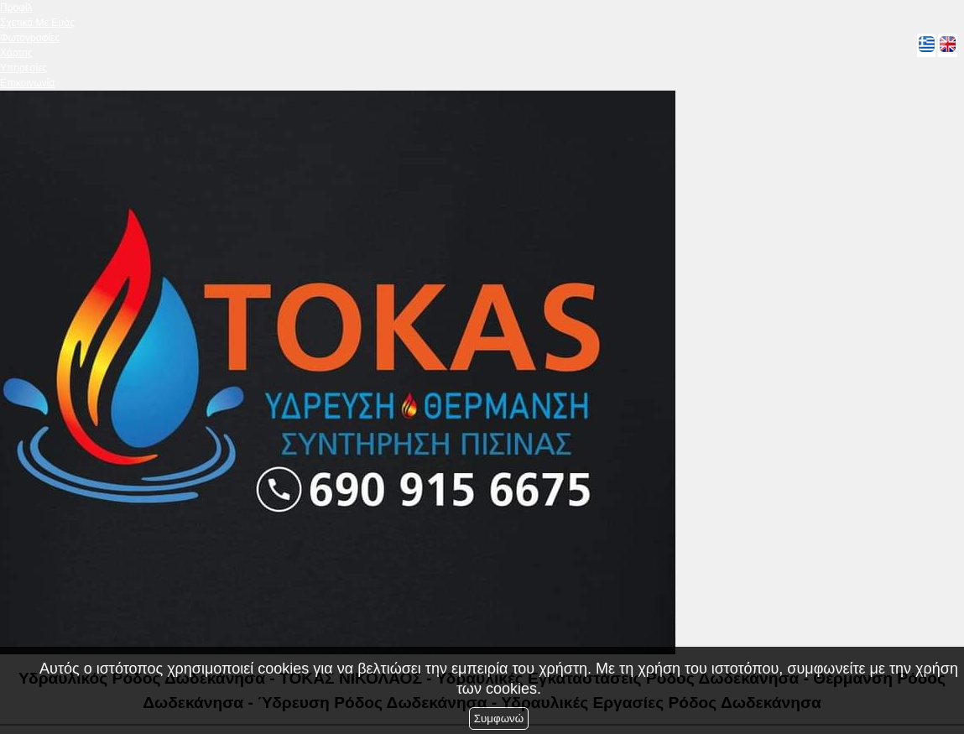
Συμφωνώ (499, 718)
